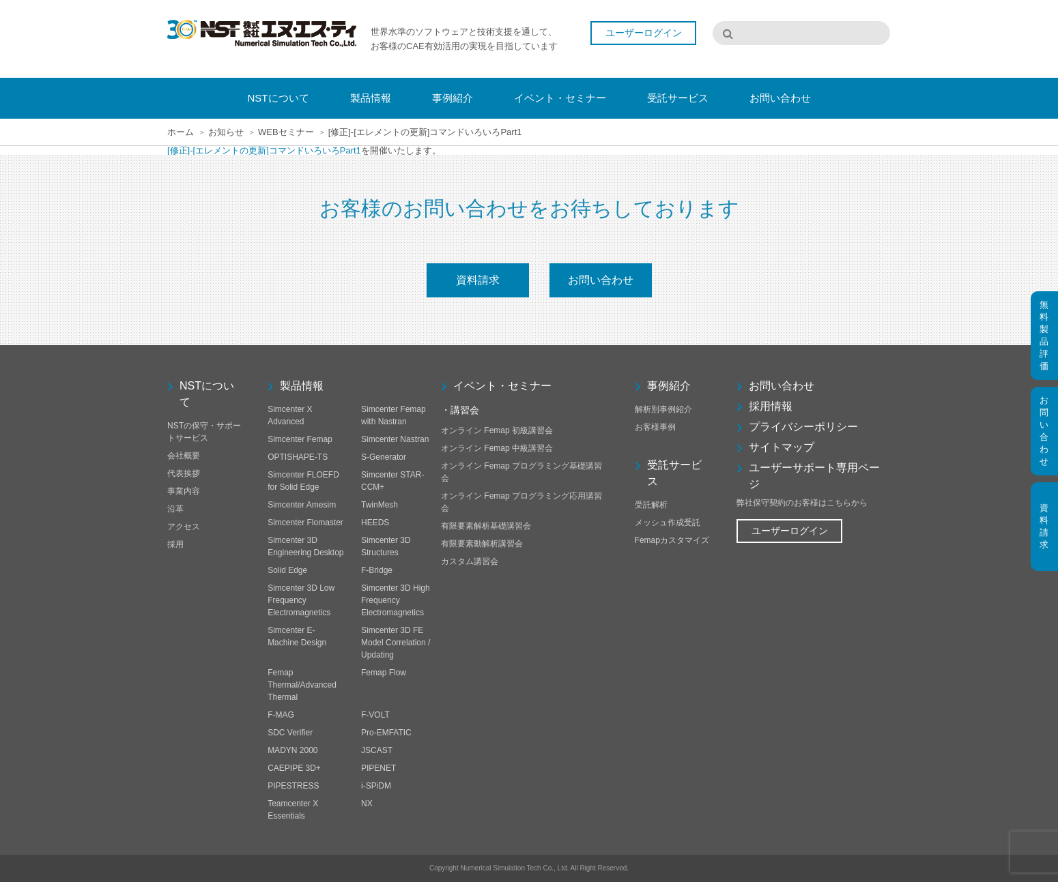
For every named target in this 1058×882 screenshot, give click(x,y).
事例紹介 (669, 386)
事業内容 (183, 491)
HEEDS (375, 522)
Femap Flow (383, 672)
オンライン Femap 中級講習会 (497, 448)
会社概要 (183, 455)
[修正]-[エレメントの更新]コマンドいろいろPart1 (264, 150)
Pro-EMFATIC (386, 732)
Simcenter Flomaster (305, 522)
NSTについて (207, 394)
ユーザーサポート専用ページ (814, 476)
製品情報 (302, 386)
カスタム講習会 (469, 561)
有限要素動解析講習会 (482, 543)
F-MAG (281, 715)
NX (367, 803)
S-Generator (383, 457)
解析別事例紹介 (663, 409)
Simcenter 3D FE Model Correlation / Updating (395, 643)
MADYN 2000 (292, 750)
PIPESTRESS (293, 786)
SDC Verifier (290, 732)
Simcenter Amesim (302, 505)
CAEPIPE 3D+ (294, 768)
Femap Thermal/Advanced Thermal (302, 685)
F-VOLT (375, 715)
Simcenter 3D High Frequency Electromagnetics (395, 600)
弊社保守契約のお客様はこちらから (802, 503)
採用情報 (770, 406)
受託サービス (674, 473)
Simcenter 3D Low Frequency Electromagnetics (301, 600)
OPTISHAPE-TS (298, 457)
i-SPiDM (376, 786)
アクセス (183, 526)
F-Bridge (376, 570)
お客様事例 (655, 427)
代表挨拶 (183, 473)
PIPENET (378, 768)
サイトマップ (781, 447)
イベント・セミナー (502, 386)
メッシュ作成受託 (667, 522)
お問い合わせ (600, 280)
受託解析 (651, 505)
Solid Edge (287, 570)
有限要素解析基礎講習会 (486, 526)
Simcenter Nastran (395, 439)
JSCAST (376, 750)
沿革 (175, 509)
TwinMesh (379, 505)
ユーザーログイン (643, 32)
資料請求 (478, 280)
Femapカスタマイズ (672, 540)
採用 (175, 544)
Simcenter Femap (300, 439)
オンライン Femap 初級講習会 (497, 430)
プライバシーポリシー (803, 426)
